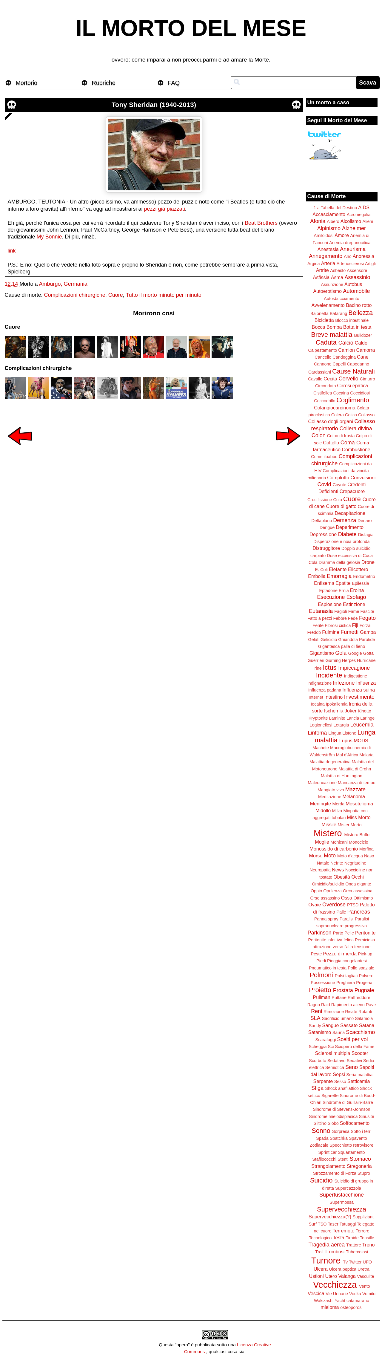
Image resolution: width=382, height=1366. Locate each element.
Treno (368, 1244)
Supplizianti (363, 1216)
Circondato (325, 385)
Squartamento (351, 1152)
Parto (338, 933)
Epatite (342, 583)
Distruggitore (326, 548)
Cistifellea (322, 393)
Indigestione (355, 676)
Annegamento (325, 256)
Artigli (370, 263)
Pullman (321, 997)
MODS (361, 740)
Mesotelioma (359, 803)
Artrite (322, 270)
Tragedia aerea (327, 1245)
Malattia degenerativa (330, 761)
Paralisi (347, 919)
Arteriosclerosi (350, 263)
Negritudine (355, 863)
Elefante (337, 569)
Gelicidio (329, 639)
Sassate (349, 1025)
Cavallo (315, 379)
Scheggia (318, 1046)
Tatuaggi (348, 1224)
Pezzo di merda (339, 953)
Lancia (352, 718)
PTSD (352, 904)
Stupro (364, 1173)
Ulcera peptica (342, 1269)
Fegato (367, 618)
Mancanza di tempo (356, 782)
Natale (323, 863)
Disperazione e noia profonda (341, 541)
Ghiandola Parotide (356, 639)
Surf (312, 1224)
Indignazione (319, 683)
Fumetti (349, 632)
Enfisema (324, 583)
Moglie (322, 842)
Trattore (353, 1245)
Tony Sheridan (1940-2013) (154, 104)
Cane (363, 357)
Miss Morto (359, 817)
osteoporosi (351, 1307)
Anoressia (363, 256)
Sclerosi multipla (332, 1053)
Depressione (323, 534)
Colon (319, 435)
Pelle (349, 933)
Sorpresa (340, 1131)
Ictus (330, 667)
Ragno (313, 1004)
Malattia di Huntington (341, 775)
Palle (341, 912)
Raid (325, 1004)
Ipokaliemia (337, 704)
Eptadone (328, 590)
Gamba (368, 632)
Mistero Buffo (356, 834)
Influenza (366, 683)
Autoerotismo (327, 291)
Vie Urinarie (337, 1293)
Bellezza (360, 312)
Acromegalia (359, 214)
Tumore (326, 1260)
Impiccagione (354, 668)
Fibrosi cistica (338, 625)
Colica (351, 414)
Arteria (328, 263)
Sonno (321, 1130)
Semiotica (334, 1067)
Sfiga (317, 1088)
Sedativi (354, 1060)
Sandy (315, 1025)
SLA (315, 1018)
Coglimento (352, 400)
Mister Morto (350, 824)
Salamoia (364, 1018)
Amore (342, 235)
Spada (322, 1138)
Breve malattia (331, 334)
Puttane (339, 997)
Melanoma (354, 796)
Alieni (368, 221)
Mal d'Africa (347, 754)
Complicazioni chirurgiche (74, 295)
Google (355, 653)
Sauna (338, 1032)
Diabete (347, 534)
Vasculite (365, 1276)
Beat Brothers (261, 223)
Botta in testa (357, 327)
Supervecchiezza (341, 1209)
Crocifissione (319, 499)
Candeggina (344, 357)
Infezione (344, 683)
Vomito (368, 1293)
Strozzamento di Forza (334, 1173)
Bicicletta (324, 320)
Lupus (345, 740)
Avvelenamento (327, 305)
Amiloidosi (324, 235)
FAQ (174, 82)
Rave (371, 1004)
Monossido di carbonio (333, 848)
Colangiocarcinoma (334, 407)
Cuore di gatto (341, 506)
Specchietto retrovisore (351, 1145)
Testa (338, 1237)
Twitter (355, 1262)
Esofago (356, 597)
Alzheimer (354, 228)
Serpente (323, 1081)
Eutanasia (321, 611)
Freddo (314, 632)
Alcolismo (351, 221)
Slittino (320, 1123)
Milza (337, 810)
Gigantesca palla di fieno (341, 646)
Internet (316, 697)
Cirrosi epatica (352, 385)
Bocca (318, 327)
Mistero (328, 833)
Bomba (334, 327)
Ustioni (316, 1276)
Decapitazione (350, 513)
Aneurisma (353, 249)
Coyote (339, 484)
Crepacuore (352, 491)
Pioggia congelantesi (347, 960)
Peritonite (365, 932)
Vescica (316, 1293)
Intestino (333, 697)
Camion (346, 350)
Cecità (330, 378)
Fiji (355, 625)
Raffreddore (359, 997)
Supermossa (341, 1202)
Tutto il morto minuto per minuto (163, 295)
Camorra (365, 350)
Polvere (366, 975)
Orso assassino (325, 898)
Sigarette (330, 1095)
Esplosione (329, 604)
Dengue (327, 527)
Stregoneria (359, 1166)
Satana (366, 1025)
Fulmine (330, 632)
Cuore (115, 295)
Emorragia (339, 576)
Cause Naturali (353, 371)
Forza (365, 625)
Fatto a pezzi (319, 618)
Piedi (321, 960)
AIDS (363, 207)
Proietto (320, 990)
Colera (337, 414)
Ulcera (321, 1269)
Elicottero (358, 569)
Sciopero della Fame (355, 1046)
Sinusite (366, 1116)
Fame (353, 611)
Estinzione (354, 604)
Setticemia (358, 1081)
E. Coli (321, 569)
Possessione (323, 982)
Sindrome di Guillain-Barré (348, 1102)
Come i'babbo (324, 456)
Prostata (343, 990)
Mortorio (27, 82)
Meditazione (329, 796)
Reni (316, 1011)
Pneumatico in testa (327, 968)
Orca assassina (357, 890)
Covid (324, 484)
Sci (331, 1046)
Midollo (323, 810)
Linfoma (317, 733)
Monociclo (358, 842)
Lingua (334, 733)
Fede (353, 618)
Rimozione (334, 1011)
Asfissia (321, 277)
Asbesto (338, 270)
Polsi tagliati (346, 975)
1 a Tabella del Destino (335, 207)
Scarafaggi (325, 1039)
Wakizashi (323, 1300)
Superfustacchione (341, 1195)
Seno (351, 1067)
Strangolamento (328, 1166)
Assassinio (357, 277)
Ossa (346, 897)
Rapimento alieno (348, 1004)
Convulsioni (363, 477)
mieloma (330, 1307)
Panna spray (326, 919)
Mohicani (339, 842)
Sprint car (327, 1152)
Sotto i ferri (361, 1131)
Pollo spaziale (361, 968)
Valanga (347, 1276)
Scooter (360, 1053)
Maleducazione (322, 782)
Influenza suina (358, 689)
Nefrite (336, 863)
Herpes (349, 660)
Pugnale (364, 990)
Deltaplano (321, 520)
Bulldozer (363, 335)
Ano (348, 256)
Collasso (366, 414)
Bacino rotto (359, 305)
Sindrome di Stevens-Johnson (341, 1109)
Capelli (339, 364)
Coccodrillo (324, 400)
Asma (337, 277)
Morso (315, 855)
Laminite (337, 718)
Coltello (331, 442)
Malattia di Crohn (355, 769)
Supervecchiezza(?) (330, 1216)
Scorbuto (317, 1060)
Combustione (356, 449)
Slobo (333, 1123)
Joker (351, 710)
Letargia (341, 725)
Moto (330, 856)
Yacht (340, 1300)
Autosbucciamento (341, 298)
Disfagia (366, 534)
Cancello (323, 357)
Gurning (333, 660)
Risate (351, 1011)
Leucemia (361, 725)
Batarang (338, 313)
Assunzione (332, 284)
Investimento (359, 697)
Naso (369, 855)
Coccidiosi (360, 393)
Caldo (361, 342)
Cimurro (367, 379)
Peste (316, 954)
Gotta (368, 653)
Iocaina (317, 704)
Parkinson (320, 933)
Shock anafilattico (342, 1088)
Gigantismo (321, 653)
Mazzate (355, 790)
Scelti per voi (352, 1039)
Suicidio (321, 1180)
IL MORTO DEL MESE (191, 28)
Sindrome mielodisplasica (333, 1116)
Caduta (326, 342)
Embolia (316, 576)
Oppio (316, 890)
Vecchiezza (335, 1284)
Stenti (343, 1159)
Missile (329, 824)
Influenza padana (324, 690)
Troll (319, 1251)
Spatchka (339, 1138)
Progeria (364, 982)
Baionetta (319, 313)
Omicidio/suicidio (328, 884)
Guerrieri (316, 660)
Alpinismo (329, 228)
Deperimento (349, 527)
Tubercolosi (357, 1251)
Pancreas (358, 912)
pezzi (150, 209)
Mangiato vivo (331, 789)
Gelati (313, 639)
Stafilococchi (324, 1159)
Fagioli (340, 611)
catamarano (357, 1300)
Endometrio (364, 576)
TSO (322, 1224)
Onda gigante (358, 884)
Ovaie (314, 904)
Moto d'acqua (350, 855)
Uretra (363, 1269)
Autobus (353, 284)
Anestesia (328, 249)
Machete (320, 747)
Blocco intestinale (352, 320)
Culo (337, 499)
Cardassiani (319, 372)
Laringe (367, 718)
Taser (333, 1224)
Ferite (318, 625)
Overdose (334, 905)
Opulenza (332, 890)
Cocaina (341, 393)
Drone (368, 562)
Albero (333, 221)
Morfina (366, 849)
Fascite (367, 611)
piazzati (176, 209)
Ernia (344, 590)
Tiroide (352, 1237)
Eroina (357, 590)
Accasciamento (328, 214)
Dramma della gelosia (339, 562)
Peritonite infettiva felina (331, 939)
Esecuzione (331, 597)
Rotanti (365, 1011)
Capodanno (358, 364)
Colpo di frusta (341, 435)
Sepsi (339, 1074)
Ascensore (357, 270)
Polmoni (321, 975)
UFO (367, 1262)
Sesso (340, 1081)
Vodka (355, 1293)
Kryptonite (318, 718)
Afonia (317, 221)
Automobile (356, 291)
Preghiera (345, 982)
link (12, 251)
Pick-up (365, 954)
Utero (331, 1276)
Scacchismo (360, 1032)
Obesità (341, 876)
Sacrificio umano (338, 1018)
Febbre (340, 618)
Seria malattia (359, 1074)
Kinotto (364, 711)
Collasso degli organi (330, 421)
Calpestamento (322, 350)
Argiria (313, 263)
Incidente (329, 675)
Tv (345, 1262)
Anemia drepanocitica (349, 242)
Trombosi (335, 1251)
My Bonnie (49, 237)
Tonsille (367, 1237)
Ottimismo (363, 898)
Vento (364, 1286)
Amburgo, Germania (63, 284)
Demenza (344, 520)
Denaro (365, 520)
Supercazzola (348, 1188)
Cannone (322, 364)
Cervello (348, 379)
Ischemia (334, 710)
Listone (349, 733)
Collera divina (356, 429)
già (161, 209)
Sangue (330, 1025)
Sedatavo (336, 1060)
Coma (348, 443)
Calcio (345, 343)
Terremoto (344, 1230)
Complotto (338, 477)
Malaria (366, 754)
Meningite (320, 803)
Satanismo (319, 1032)
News (338, 869)
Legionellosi (320, 725)
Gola (340, 653)
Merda (338, 803)
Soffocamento (355, 1123)
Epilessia (360, 583)
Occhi (358, 876)
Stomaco (360, 1159)
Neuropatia (320, 870)
